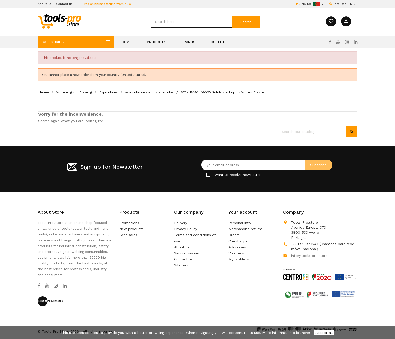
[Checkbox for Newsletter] (208, 175)
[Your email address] (266, 165)
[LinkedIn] (355, 42)
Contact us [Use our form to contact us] (183, 259)
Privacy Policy (185, 229)
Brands (188, 42)
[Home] (45, 92)
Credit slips (237, 241)
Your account (242, 212)
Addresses (237, 247)
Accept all (324, 333)
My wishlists (238, 259)
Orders (234, 235)
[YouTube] (338, 42)
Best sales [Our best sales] (128, 235)
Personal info (239, 223)
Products (156, 42)
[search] (191, 21)
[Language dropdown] (352, 4)
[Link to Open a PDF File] (320, 269)
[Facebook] (329, 42)
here (305, 333)
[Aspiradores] (109, 92)
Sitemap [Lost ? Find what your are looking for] (181, 265)
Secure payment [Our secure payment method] (188, 253)
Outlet (218, 42)
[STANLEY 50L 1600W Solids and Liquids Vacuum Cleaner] (223, 92)
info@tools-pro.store (309, 256)
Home (126, 42)
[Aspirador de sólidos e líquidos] (150, 92)
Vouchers (236, 253)
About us (44, 4)
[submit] (246, 22)
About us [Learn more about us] (181, 247)
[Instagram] (347, 42)
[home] (59, 21)
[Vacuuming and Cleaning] (74, 92)
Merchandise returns (245, 229)
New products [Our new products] (131, 229)
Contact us (64, 4)
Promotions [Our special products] (129, 223)
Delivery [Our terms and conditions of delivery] (180, 223)
